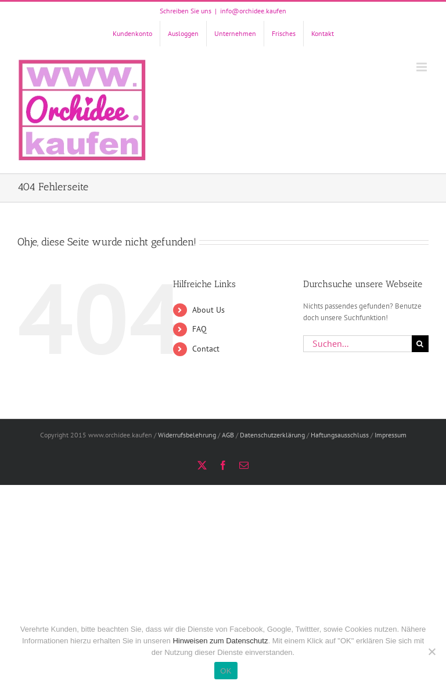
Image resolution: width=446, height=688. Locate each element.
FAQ (199, 329)
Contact (206, 348)
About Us (208, 310)
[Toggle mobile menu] (422, 67)
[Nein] (431, 651)
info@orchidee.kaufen (253, 10)
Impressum (391, 434)
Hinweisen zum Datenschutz (220, 640)
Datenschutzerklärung (272, 434)
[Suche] (420, 343)
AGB (228, 434)
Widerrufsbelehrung (187, 434)
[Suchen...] (357, 343)
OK (225, 671)
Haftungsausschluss (340, 434)
